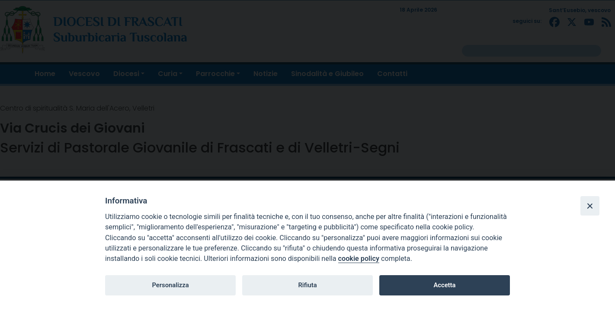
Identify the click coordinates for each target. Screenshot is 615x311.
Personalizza (170, 285)
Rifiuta (307, 285)
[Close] (589, 205)
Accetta (444, 285)
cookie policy (358, 258)
